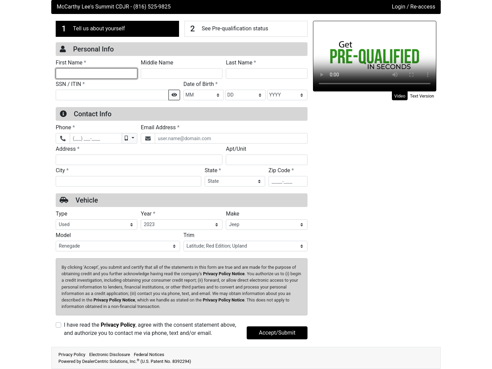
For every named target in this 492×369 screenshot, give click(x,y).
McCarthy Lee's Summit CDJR (94, 6)
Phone (65, 127)
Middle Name (157, 62)
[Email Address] (231, 138)
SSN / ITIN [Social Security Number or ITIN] (70, 83)
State (213, 170)
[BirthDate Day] (245, 95)
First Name (71, 62)
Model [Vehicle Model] (63, 235)
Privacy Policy (118, 325)
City (62, 170)
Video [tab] (400, 96)
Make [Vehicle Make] (232, 213)
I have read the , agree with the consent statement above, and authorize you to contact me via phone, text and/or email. (150, 329)
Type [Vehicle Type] (61, 213)
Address (68, 148)
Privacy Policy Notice (224, 273)
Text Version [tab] (422, 96)
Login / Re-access (413, 6)
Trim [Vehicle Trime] (188, 235)
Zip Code (281, 170)
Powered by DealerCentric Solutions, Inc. (124, 361)
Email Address (160, 127)
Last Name (241, 62)
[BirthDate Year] (287, 95)
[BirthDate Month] (203, 95)
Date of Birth (200, 83)
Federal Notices (149, 354)
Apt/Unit (236, 149)
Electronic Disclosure (109, 354)
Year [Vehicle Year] (148, 213)
